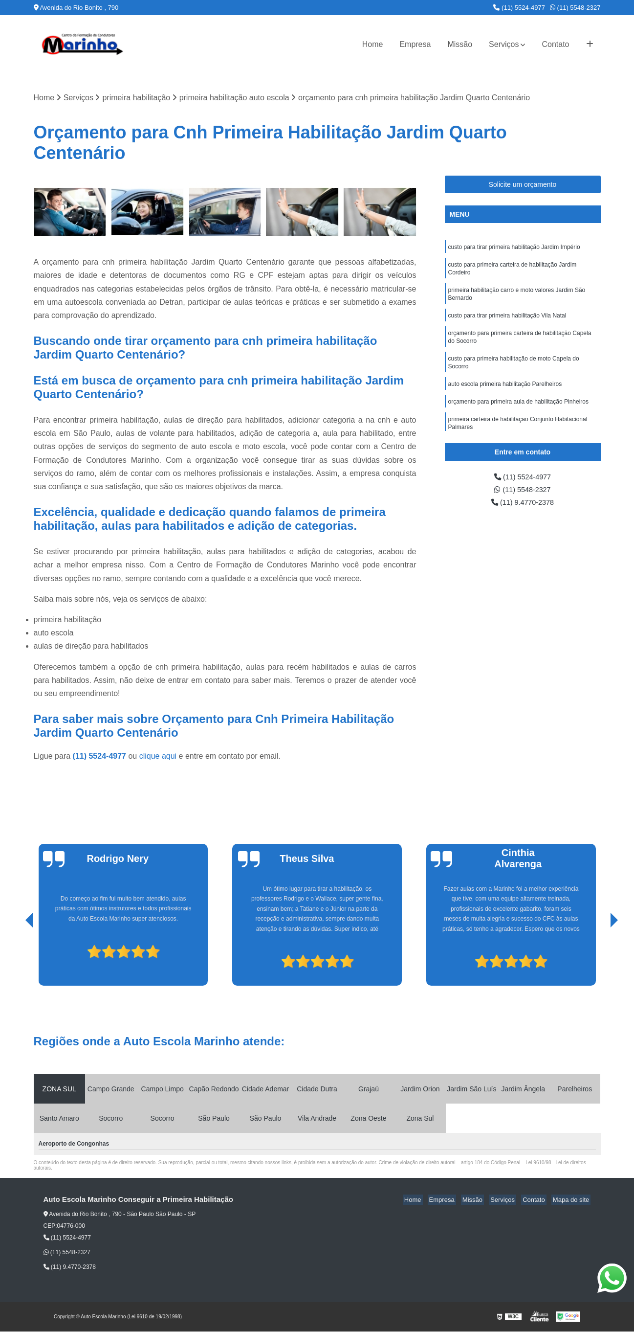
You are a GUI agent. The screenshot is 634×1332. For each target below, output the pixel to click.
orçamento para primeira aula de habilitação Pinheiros (518, 413)
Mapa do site (572, 1200)
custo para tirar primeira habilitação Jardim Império (514, 248)
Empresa (415, 44)
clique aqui (158, 757)
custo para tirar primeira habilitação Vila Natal (507, 321)
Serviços (504, 44)
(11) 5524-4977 (519, 7)
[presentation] (16, 958)
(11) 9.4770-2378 (522, 505)
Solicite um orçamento (523, 185)
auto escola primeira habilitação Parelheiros (505, 394)
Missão (459, 44)
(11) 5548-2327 (575, 7)
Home (372, 44)
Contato (555, 44)
